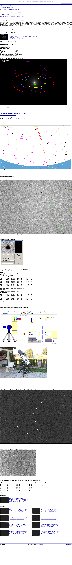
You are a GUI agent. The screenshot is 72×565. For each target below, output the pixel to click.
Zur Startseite (69, 556)
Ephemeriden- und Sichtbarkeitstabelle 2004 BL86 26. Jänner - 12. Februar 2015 (13, 117)
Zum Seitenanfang (36, 553)
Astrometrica (13, 312)
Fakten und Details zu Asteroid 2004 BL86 (7, 5)
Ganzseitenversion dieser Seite (66, 3)
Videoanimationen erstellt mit (5, 41)
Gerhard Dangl (40, 556)
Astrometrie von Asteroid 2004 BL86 (6, 14)
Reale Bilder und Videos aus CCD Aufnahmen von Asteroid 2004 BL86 (12, 16)
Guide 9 (11, 41)
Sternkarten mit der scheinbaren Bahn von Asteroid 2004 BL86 (10, 12)
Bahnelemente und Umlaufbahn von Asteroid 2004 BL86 (9, 9)
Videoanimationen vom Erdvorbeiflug (6, 7)
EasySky (8, 109)
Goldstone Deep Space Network (17, 28)
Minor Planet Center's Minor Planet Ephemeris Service (17, 121)
